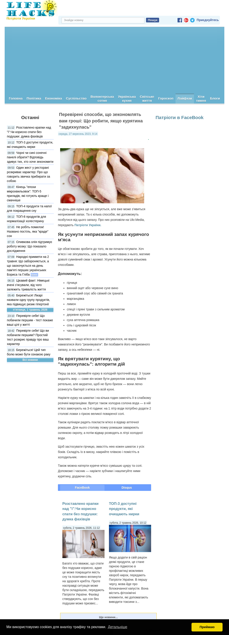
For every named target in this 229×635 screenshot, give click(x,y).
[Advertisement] (114, 60)
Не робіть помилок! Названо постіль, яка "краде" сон (27, 231)
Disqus (127, 487)
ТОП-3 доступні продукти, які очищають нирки (124, 509)
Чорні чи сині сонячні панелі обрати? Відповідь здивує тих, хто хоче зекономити (30, 157)
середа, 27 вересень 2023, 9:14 (78, 133)
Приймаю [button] (207, 627)
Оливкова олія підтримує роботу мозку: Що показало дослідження (29, 246)
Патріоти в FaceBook (179, 117)
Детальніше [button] (117, 627)
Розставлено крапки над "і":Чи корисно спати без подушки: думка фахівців (29, 132)
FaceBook (82, 487)
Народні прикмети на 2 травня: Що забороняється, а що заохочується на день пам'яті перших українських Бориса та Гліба (28, 265)
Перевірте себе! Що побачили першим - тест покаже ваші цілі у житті (30, 320)
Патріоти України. (87, 225)
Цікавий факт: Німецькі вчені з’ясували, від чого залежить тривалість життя (28, 285)
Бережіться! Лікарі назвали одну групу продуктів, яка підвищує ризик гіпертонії (28, 300)
